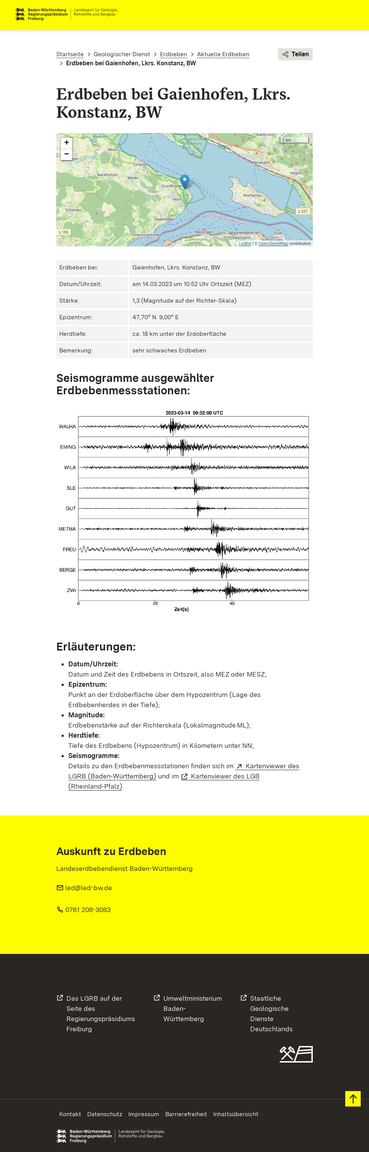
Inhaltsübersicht (235, 1114)
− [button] (66, 154)
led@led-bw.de (88, 888)
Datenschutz (104, 1114)
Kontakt (70, 1114)
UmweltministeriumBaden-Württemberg (192, 1008)
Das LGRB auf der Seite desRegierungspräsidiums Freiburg (100, 1013)
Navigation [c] (348, 14)
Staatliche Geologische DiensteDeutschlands (271, 1013)
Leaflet (245, 243)
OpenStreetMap (273, 243)
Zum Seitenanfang (352, 1098)
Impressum (143, 1114)
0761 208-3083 (88, 910)
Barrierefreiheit (186, 1114)
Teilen (295, 54)
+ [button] (66, 143)
